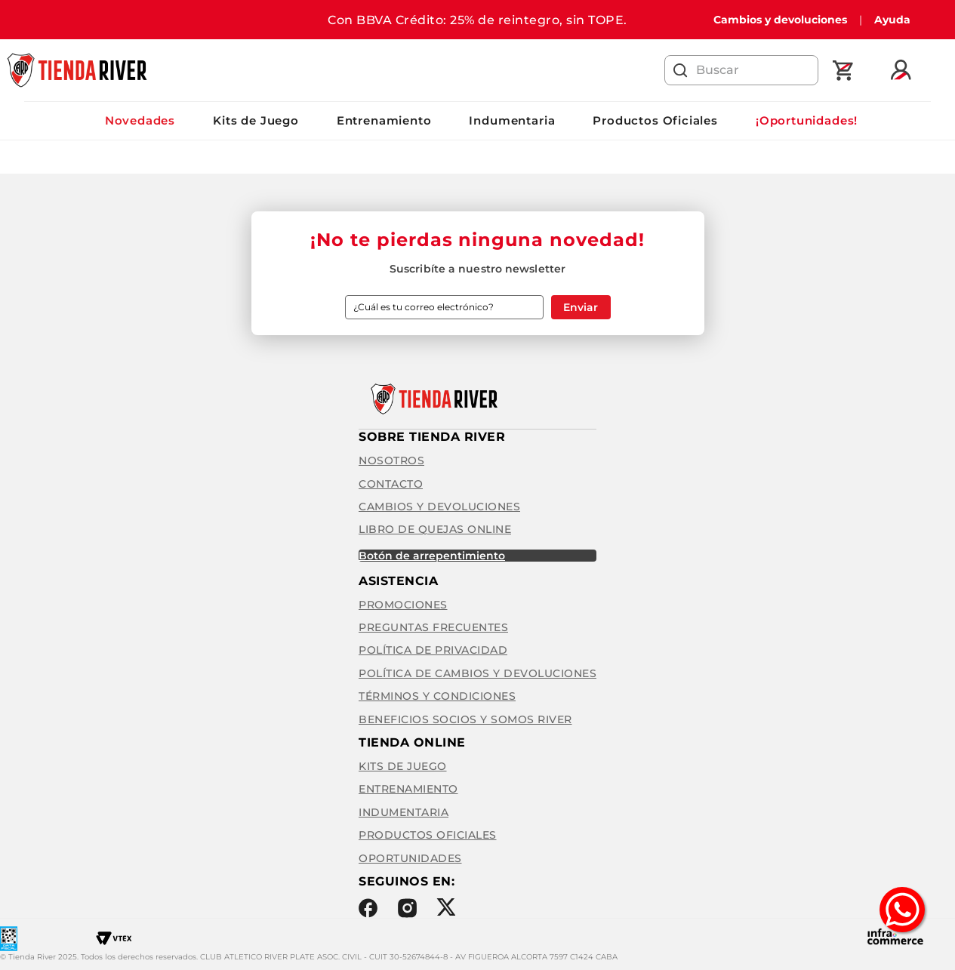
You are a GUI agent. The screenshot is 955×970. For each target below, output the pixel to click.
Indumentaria (512, 120)
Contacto (391, 484)
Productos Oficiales (655, 120)
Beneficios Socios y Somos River (465, 719)
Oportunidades (410, 858)
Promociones (403, 604)
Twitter (445, 907)
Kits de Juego (256, 120)
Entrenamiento (384, 120)
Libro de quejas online (435, 529)
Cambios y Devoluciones (439, 506)
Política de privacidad (433, 650)
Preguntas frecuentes (433, 627)
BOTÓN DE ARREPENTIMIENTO (432, 556)
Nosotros (391, 460)
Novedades (140, 120)
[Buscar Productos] (681, 70)
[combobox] (741, 70)
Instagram (407, 908)
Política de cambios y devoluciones (477, 673)
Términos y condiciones (437, 696)
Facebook (368, 908)
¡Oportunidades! (807, 120)
